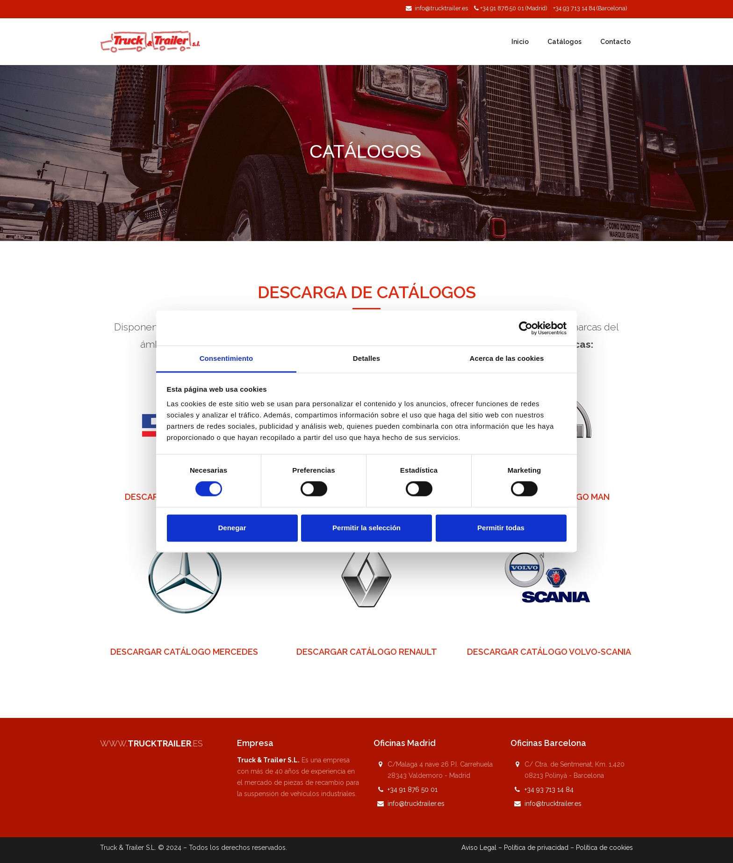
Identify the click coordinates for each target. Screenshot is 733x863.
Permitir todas (501, 528)
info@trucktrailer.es (441, 8)
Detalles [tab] (366, 358)
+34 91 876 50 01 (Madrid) (513, 8)
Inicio (520, 41)
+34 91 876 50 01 (413, 789)
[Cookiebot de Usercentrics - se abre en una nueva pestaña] (526, 328)
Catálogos (564, 41)
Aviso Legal (478, 847)
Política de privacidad (536, 847)
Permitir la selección (366, 528)
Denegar (232, 528)
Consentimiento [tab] (226, 358)
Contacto (615, 41)
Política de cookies (604, 847)
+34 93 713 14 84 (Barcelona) (590, 8)
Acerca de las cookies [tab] (507, 358)
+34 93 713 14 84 (549, 789)
